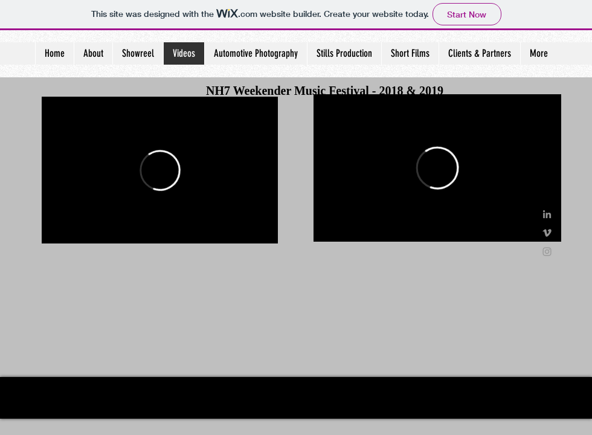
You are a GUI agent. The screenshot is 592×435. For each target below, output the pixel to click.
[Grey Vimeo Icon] (547, 233)
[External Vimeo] (160, 170)
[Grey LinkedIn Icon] (547, 214)
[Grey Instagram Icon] (547, 251)
